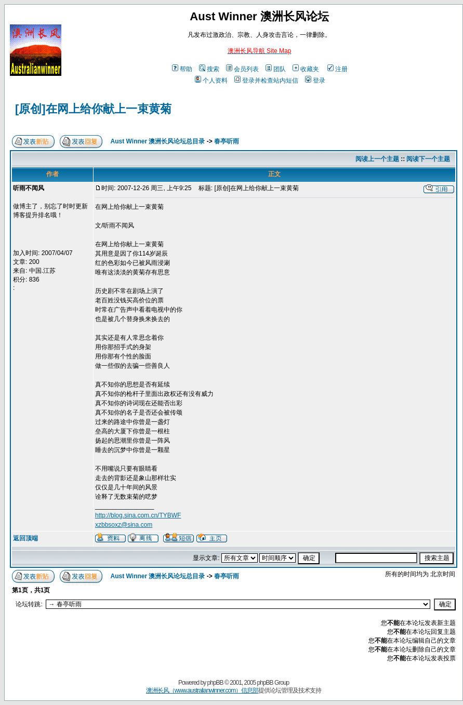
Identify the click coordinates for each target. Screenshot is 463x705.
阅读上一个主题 (377, 159)
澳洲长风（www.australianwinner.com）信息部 (202, 690)
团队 (276, 69)
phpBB (215, 682)
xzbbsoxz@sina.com (123, 524)
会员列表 (242, 69)
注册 (337, 69)
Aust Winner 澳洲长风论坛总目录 (158, 141)
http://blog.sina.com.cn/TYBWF (138, 515)
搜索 (209, 69)
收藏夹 (306, 69)
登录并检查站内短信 (266, 80)
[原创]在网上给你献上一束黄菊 (93, 108)
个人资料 (211, 80)
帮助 (182, 69)
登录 (315, 80)
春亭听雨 (226, 141)
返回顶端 (25, 538)
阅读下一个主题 (428, 159)
